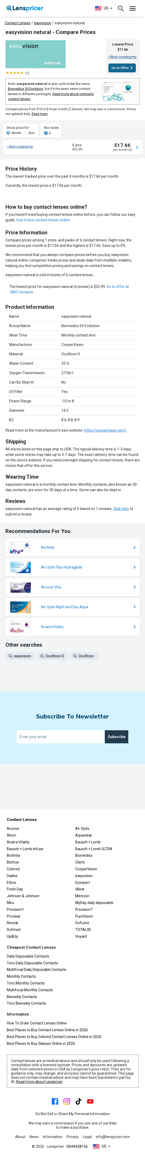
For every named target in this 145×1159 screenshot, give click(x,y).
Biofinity (13, 856)
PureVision (84, 916)
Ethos (11, 882)
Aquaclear (83, 835)
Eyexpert (82, 882)
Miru (10, 903)
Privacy (73, 1137)
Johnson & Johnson (23, 896)
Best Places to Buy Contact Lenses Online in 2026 (47, 1030)
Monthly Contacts (21, 977)
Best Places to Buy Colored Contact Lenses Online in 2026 (54, 1037)
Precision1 (15, 909)
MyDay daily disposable (94, 903)
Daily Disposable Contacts (28, 956)
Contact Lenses (17, 23)
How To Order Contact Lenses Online (37, 1023)
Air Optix (82, 829)
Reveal (12, 923)
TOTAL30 (83, 930)
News (34, 1137)
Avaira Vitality (18, 842)
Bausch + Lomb (88, 842)
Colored (13, 869)
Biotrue (13, 862)
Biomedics (83, 856)
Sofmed (13, 930)
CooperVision (86, 869)
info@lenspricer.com (113, 1137)
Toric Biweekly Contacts (26, 1003)
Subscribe (116, 781)
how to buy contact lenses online (43, 287)
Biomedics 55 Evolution (25, 89)
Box (31, 133)
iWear (80, 889)
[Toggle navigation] (121, 8)
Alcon (11, 835)
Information (52, 1137)
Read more (40, 114)
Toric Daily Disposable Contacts (32, 963)
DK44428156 (77, 1146)
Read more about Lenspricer (39, 1082)
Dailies (12, 876)
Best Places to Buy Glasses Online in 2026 (41, 1043)
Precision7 (83, 909)
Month (16, 133)
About (20, 1137)
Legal (87, 1137)
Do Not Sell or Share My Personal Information (73, 1114)
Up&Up (12, 936)
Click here (121, 576)
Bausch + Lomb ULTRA (93, 849)
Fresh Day (15, 889)
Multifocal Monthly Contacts (30, 990)
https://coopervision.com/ (105, 497)
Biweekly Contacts (22, 997)
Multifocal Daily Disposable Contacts (36, 970)
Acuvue (13, 829)
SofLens (82, 923)
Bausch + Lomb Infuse (25, 849)
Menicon (82, 896)
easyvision (42, 23)
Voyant (81, 936)
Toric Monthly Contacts (26, 983)
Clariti (80, 862)
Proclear (14, 916)
